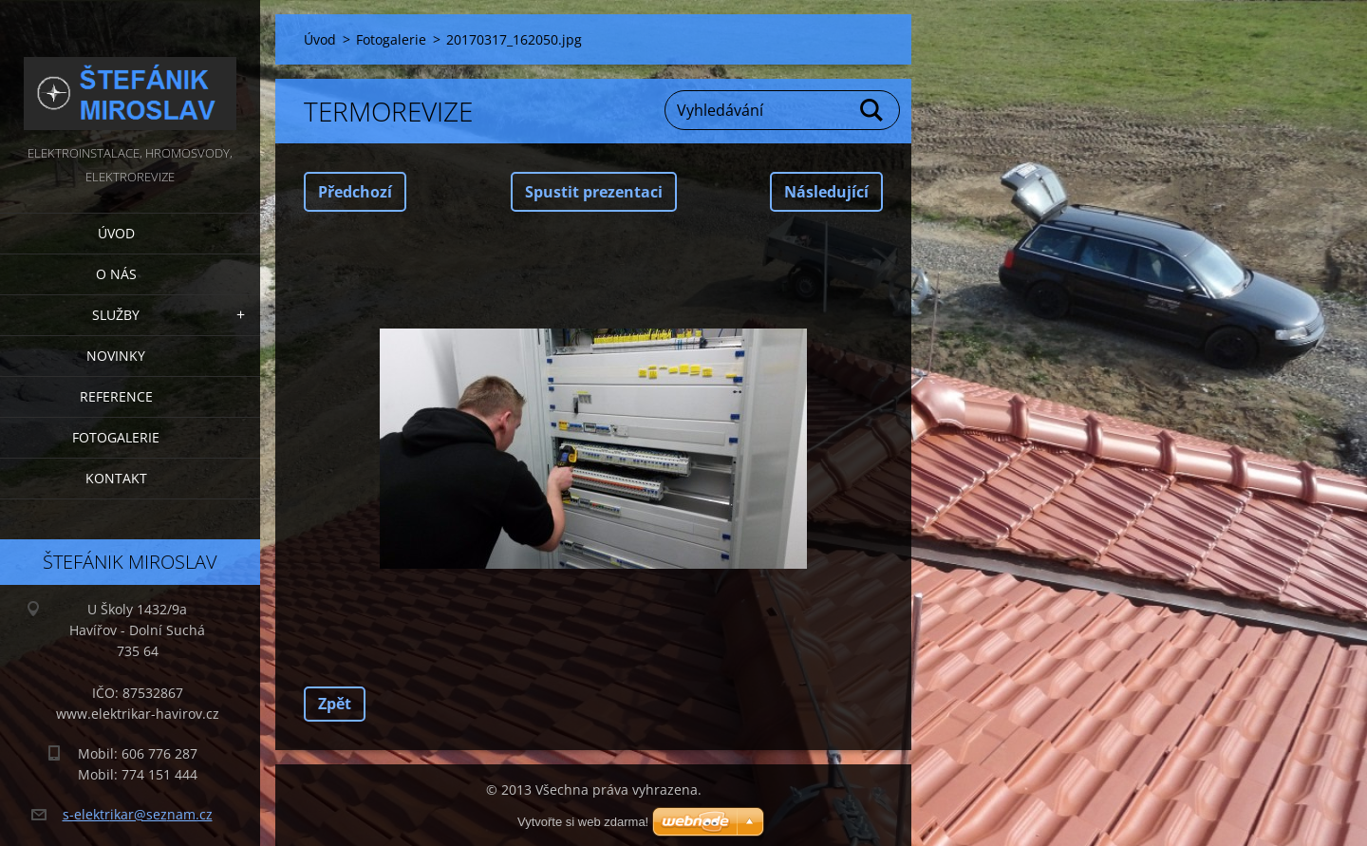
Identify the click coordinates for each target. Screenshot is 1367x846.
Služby (116, 315)
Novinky (115, 356)
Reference (116, 396)
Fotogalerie (115, 437)
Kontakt (116, 478)
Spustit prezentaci (594, 191)
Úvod (116, 233)
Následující (826, 191)
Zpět (334, 703)
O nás (116, 274)
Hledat (872, 110)
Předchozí (355, 191)
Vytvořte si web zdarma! (582, 822)
